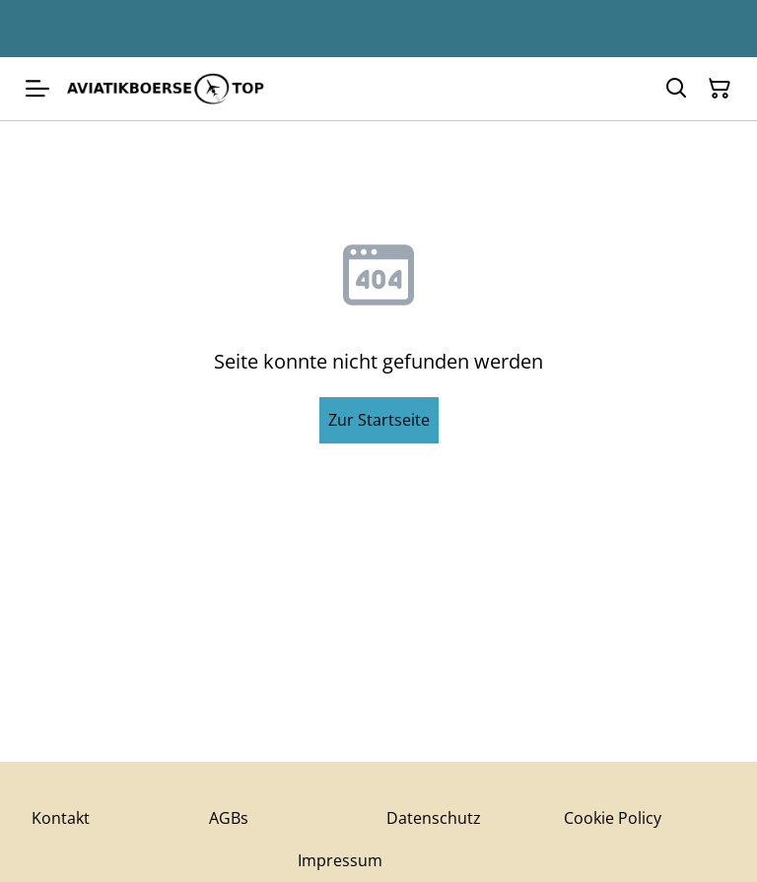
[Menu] (37, 88)
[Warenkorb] (719, 88)
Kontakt (61, 818)
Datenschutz (433, 818)
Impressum (340, 860)
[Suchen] (676, 88)
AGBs (228, 818)
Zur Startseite (379, 420)
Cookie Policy (612, 818)
